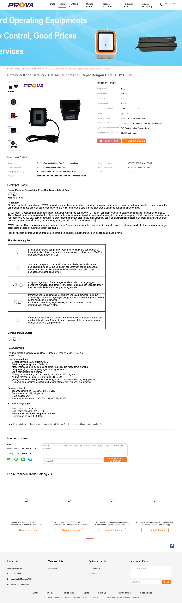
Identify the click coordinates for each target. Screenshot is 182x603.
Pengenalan (53, 568)
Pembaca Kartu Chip (15, 574)
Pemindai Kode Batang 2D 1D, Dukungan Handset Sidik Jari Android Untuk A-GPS (26, 523)
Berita (86, 593)
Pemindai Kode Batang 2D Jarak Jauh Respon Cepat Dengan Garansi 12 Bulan (78, 69)
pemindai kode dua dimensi (28, 424)
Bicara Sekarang (147, 5)
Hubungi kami (128, 5)
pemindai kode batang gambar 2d (87, 424)
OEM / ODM (94, 574)
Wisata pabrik (89, 5)
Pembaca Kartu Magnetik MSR (19, 579)
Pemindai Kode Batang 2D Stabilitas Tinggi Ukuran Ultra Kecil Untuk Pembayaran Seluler (69, 523)
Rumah (51, 4)
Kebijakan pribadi (123, 593)
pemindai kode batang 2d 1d (56, 424)
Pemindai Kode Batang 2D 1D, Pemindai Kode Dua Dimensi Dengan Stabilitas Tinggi (155, 523)
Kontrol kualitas (107, 5)
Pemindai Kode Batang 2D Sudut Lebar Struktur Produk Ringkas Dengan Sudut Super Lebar (112, 523)
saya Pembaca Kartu (15, 568)
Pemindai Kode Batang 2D (18, 584)
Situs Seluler (146, 593)
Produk (62, 4)
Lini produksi (94, 568)
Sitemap (102, 593)
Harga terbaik (109, 140)
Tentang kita (73, 5)
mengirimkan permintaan (115, 459)
